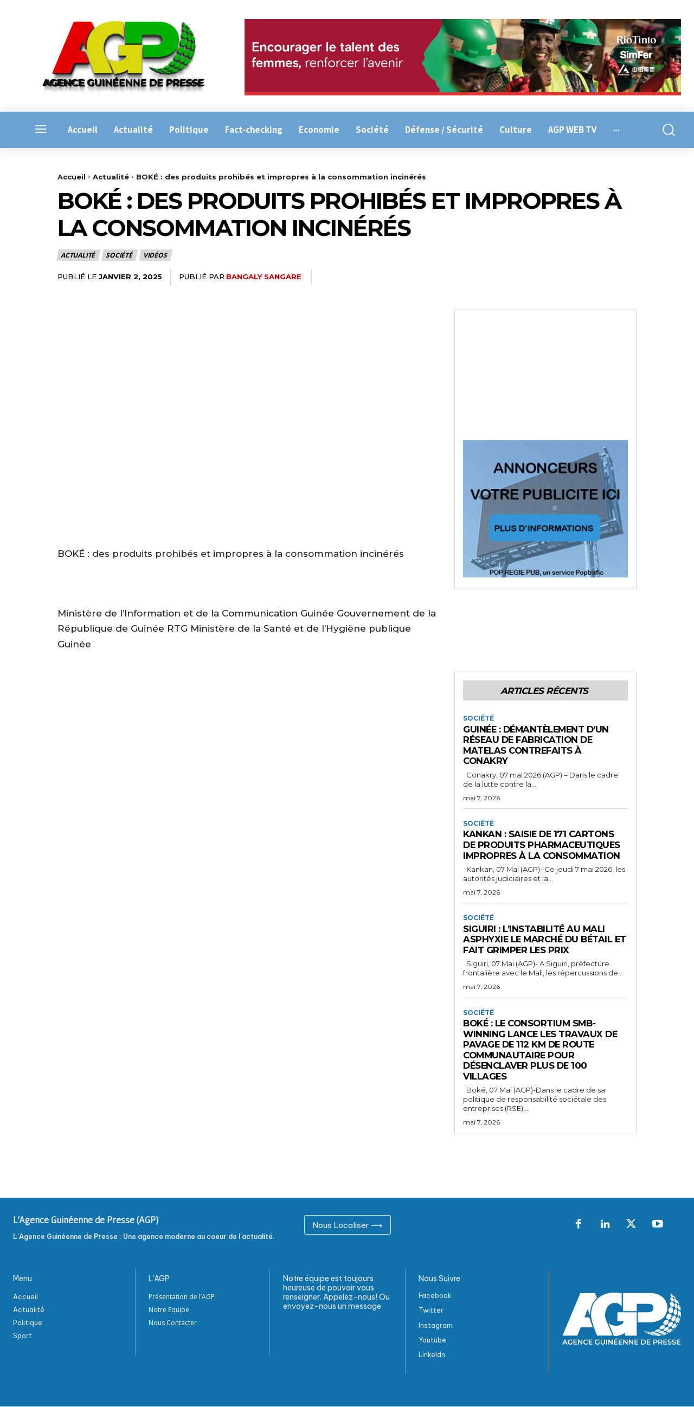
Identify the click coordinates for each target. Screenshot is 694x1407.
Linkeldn (432, 1355)
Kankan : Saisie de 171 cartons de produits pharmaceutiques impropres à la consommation (544, 845)
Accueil (71, 176)
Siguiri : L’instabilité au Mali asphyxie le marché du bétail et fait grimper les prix (539, 940)
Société (119, 255)
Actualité (111, 176)
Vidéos (155, 255)
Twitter (431, 1311)
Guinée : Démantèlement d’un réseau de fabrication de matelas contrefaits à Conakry (539, 745)
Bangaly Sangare (263, 276)
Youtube (432, 1340)
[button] (665, 130)
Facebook (435, 1296)
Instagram (436, 1325)
